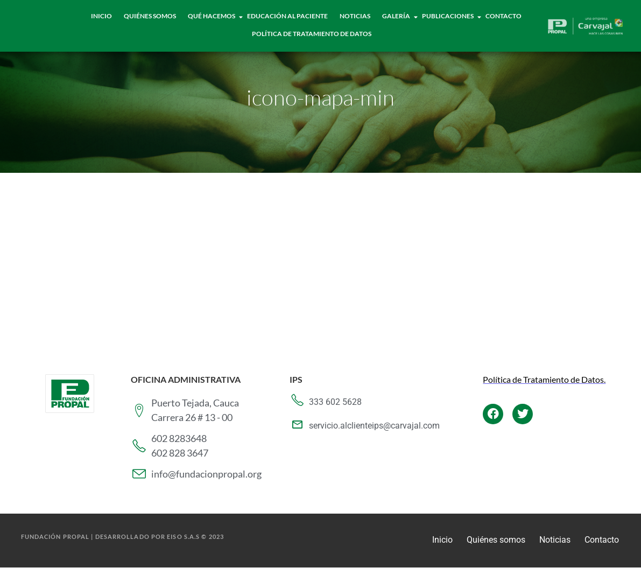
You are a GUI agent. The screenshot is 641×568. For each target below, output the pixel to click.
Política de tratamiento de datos (311, 34)
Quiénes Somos (150, 16)
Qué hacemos (212, 16)
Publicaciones (448, 16)
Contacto (503, 16)
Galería (396, 16)
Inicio (101, 16)
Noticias (355, 16)
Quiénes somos (496, 540)
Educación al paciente (287, 16)
